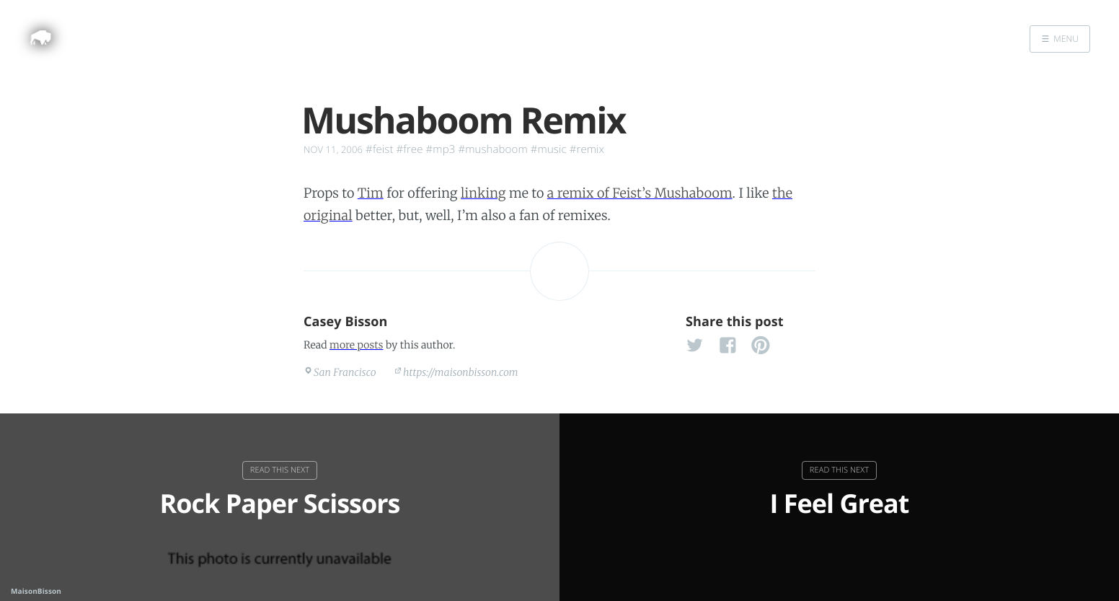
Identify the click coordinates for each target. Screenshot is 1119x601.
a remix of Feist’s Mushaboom (640, 193)
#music (549, 149)
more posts (356, 344)
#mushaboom (492, 149)
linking (483, 193)
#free (410, 149)
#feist (379, 149)
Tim (371, 193)
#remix (587, 149)
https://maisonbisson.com (460, 372)
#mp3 (441, 149)
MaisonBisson (36, 591)
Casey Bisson (346, 321)
